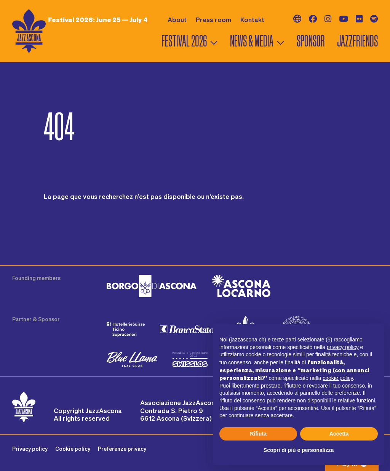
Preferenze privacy (122, 448)
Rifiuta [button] (258, 434)
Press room (213, 19)
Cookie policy (72, 448)
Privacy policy (30, 448)
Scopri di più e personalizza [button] (299, 450)
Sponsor (311, 41)
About (177, 19)
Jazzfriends (357, 41)
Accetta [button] (339, 434)
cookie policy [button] (338, 378)
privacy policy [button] (343, 347)
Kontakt (252, 19)
